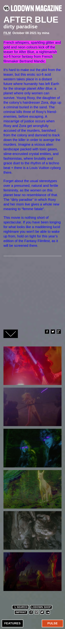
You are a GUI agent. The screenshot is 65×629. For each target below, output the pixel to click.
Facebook (47, 331)
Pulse (52, 623)
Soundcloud (48, 612)
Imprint (21, 612)
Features (12, 623)
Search (20, 607)
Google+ (58, 331)
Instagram (36, 612)
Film (7, 33)
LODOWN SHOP (41, 607)
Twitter (53, 331)
